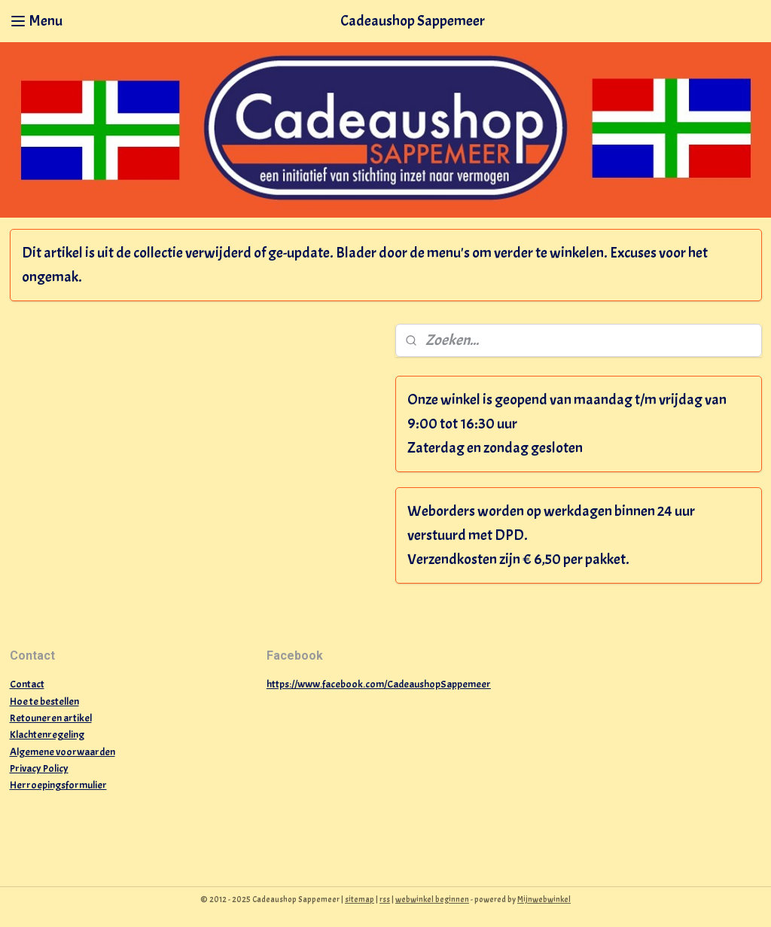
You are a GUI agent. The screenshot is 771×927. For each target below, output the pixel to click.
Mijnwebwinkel (544, 899)
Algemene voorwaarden (62, 752)
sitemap (359, 899)
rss (384, 899)
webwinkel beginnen (432, 899)
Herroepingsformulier (58, 785)
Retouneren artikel (51, 718)
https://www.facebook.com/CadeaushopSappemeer (379, 684)
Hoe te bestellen (44, 701)
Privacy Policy (39, 768)
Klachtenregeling (47, 734)
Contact (27, 684)
